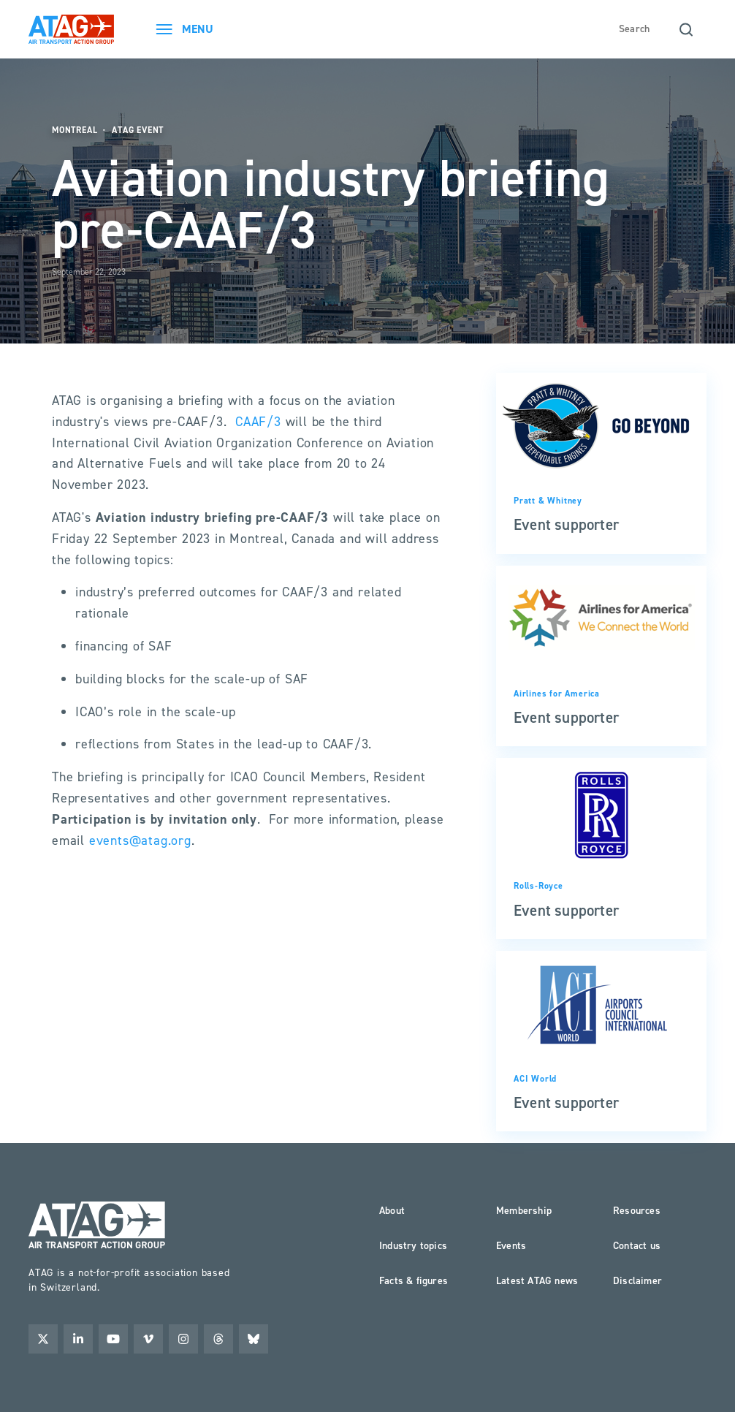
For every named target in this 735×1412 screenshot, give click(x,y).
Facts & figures (413, 1281)
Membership (524, 1211)
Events (511, 1246)
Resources (636, 1211)
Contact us (636, 1246)
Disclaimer (637, 1281)
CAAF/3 (258, 421)
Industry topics (413, 1246)
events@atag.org (140, 840)
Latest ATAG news (537, 1281)
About (392, 1211)
